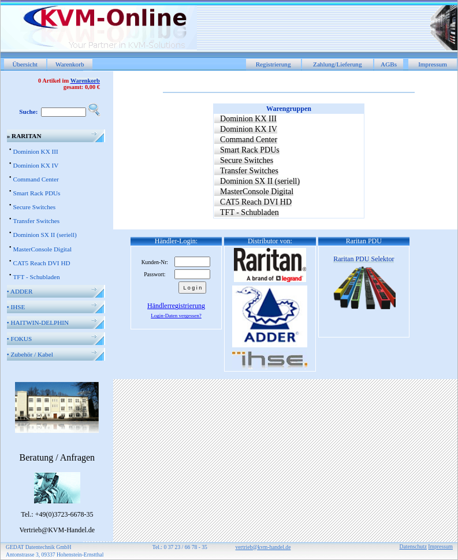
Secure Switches (34, 206)
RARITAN (24, 135)
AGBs (389, 64)
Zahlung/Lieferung (337, 64)
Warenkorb (69, 64)
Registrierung (273, 64)
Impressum (432, 64)
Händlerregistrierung (176, 306)
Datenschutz (413, 546)
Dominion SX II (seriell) (44, 234)
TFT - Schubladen (36, 276)
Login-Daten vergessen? (176, 315)
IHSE (16, 306)
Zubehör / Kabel (30, 354)
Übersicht (25, 64)
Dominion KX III (35, 151)
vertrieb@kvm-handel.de (263, 547)
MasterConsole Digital (42, 249)
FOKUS (19, 338)
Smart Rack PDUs (36, 193)
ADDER (20, 291)
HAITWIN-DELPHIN (38, 322)
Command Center (35, 179)
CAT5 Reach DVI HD (41, 262)
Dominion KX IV (35, 165)
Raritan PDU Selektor (363, 259)
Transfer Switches (36, 220)
